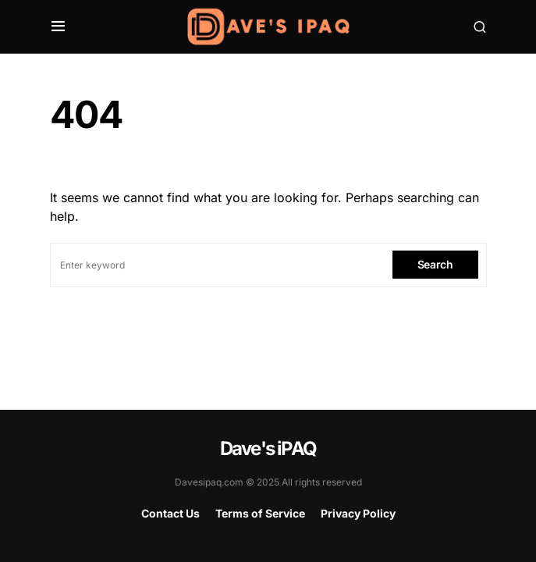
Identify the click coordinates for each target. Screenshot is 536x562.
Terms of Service (260, 513)
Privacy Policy (358, 513)
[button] (58, 26)
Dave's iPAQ (268, 448)
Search (435, 264)
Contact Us (170, 513)
